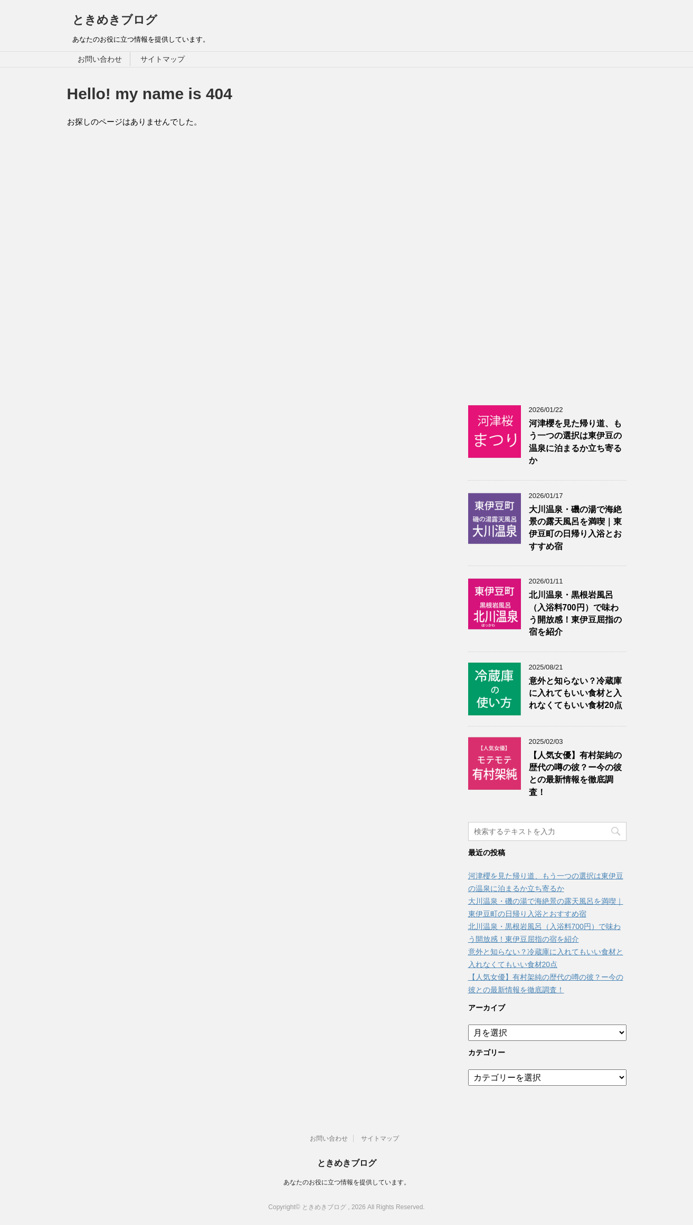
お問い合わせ (100, 59)
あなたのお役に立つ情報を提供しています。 (346, 1182)
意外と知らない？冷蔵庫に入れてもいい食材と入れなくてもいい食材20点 (575, 693)
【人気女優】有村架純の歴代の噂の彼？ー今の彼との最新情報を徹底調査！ (575, 774)
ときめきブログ (114, 19)
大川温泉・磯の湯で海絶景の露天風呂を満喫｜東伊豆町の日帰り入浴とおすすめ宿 (575, 528)
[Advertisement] (547, 231)
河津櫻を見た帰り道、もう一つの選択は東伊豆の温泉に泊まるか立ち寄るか (575, 442)
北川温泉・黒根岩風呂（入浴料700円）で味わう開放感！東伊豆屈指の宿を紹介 (575, 613)
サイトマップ (162, 59)
